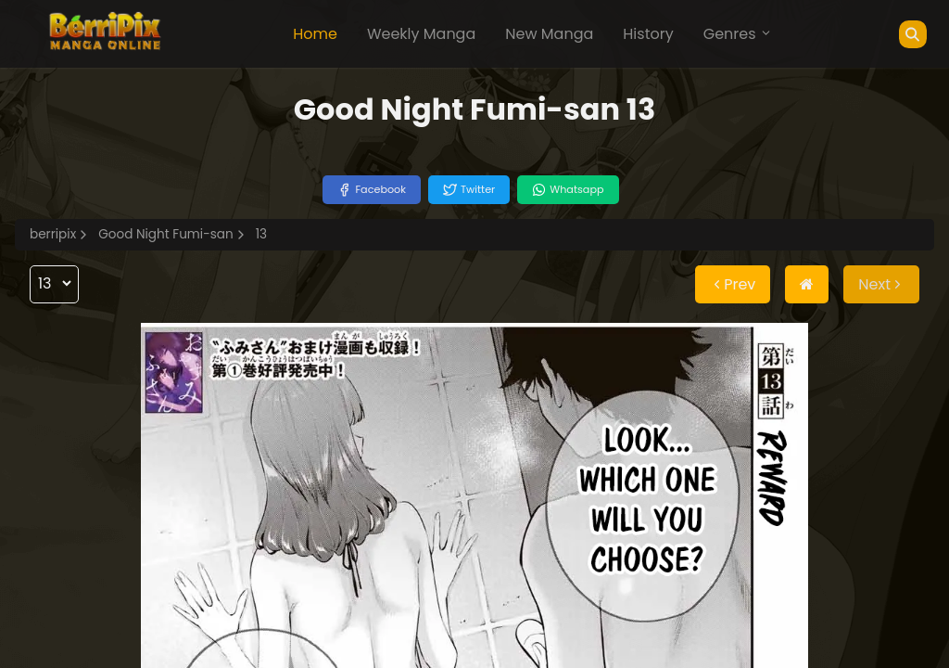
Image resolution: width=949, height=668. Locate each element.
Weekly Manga (421, 34)
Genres (737, 34)
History (648, 34)
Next (881, 284)
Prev (732, 284)
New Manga (549, 34)
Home (315, 34)
